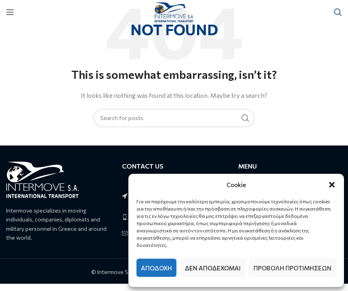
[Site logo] (174, 11)
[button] (332, 185)
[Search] (338, 12)
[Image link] (42, 178)
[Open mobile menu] (10, 12)
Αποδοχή (156, 268)
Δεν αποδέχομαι (213, 268)
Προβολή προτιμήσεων (292, 268)
